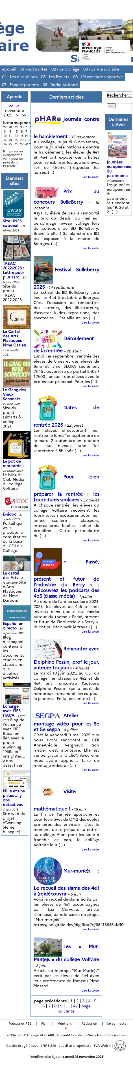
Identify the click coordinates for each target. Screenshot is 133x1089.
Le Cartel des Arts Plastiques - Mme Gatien (17, 331)
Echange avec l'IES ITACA (17, 704)
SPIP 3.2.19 (48, 1046)
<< (10, 106)
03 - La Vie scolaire (101, 69)
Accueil (9, 69)
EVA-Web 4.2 (110, 1045)
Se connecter (117, 1024)
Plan (44, 1024)
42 (75, 1006)
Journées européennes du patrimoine (119, 160)
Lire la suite (90, 177)
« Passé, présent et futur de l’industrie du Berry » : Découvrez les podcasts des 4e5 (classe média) (66, 579)
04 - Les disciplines (19, 76)
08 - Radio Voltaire (60, 84)
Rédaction (89, 1024)
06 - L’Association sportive (98, 76)
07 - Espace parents (20, 84)
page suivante (74, 1008)
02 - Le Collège (65, 69)
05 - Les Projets (55, 76)
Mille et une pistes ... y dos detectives (17, 792)
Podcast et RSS (19, 1024)
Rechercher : (118, 95)
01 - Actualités (33, 69)
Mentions (64, 1024)
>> (23, 115)
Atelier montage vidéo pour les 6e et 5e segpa (66, 723)
